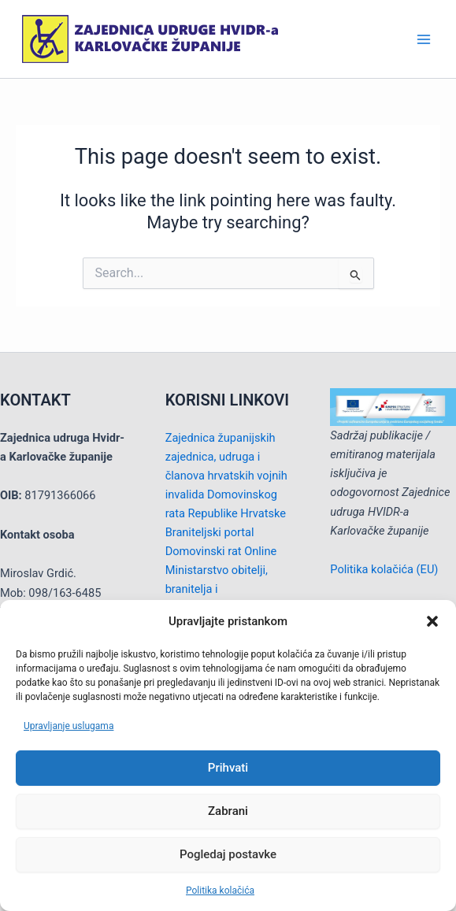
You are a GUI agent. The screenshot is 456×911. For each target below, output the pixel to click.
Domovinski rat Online (221, 551)
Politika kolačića (220, 890)
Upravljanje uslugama (68, 725)
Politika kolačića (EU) (384, 569)
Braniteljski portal (209, 532)
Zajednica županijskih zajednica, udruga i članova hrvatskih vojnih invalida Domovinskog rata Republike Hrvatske (226, 475)
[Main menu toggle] (423, 39)
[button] (432, 621)
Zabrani (228, 811)
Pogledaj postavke (228, 854)
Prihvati (228, 768)
